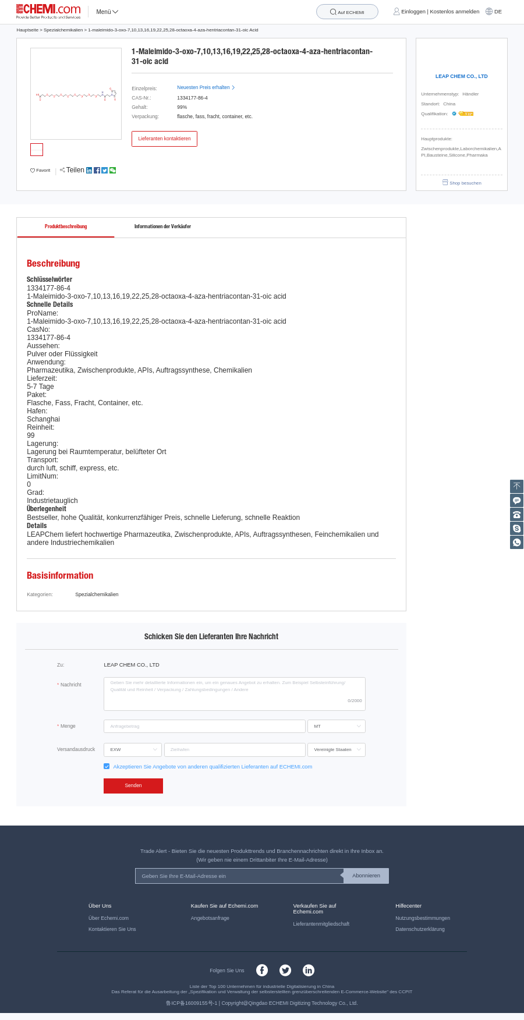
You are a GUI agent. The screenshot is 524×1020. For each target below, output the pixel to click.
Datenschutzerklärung (420, 929)
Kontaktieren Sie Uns (112, 929)
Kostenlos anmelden (455, 12)
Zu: (60, 665)
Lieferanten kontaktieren (164, 138)
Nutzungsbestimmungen (422, 918)
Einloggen (413, 12)
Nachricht (71, 685)
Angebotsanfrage (210, 918)
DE (498, 12)
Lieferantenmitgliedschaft (321, 924)
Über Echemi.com (108, 918)
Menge (68, 726)
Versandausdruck (76, 749)
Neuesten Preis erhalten (206, 87)
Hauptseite (27, 30)
